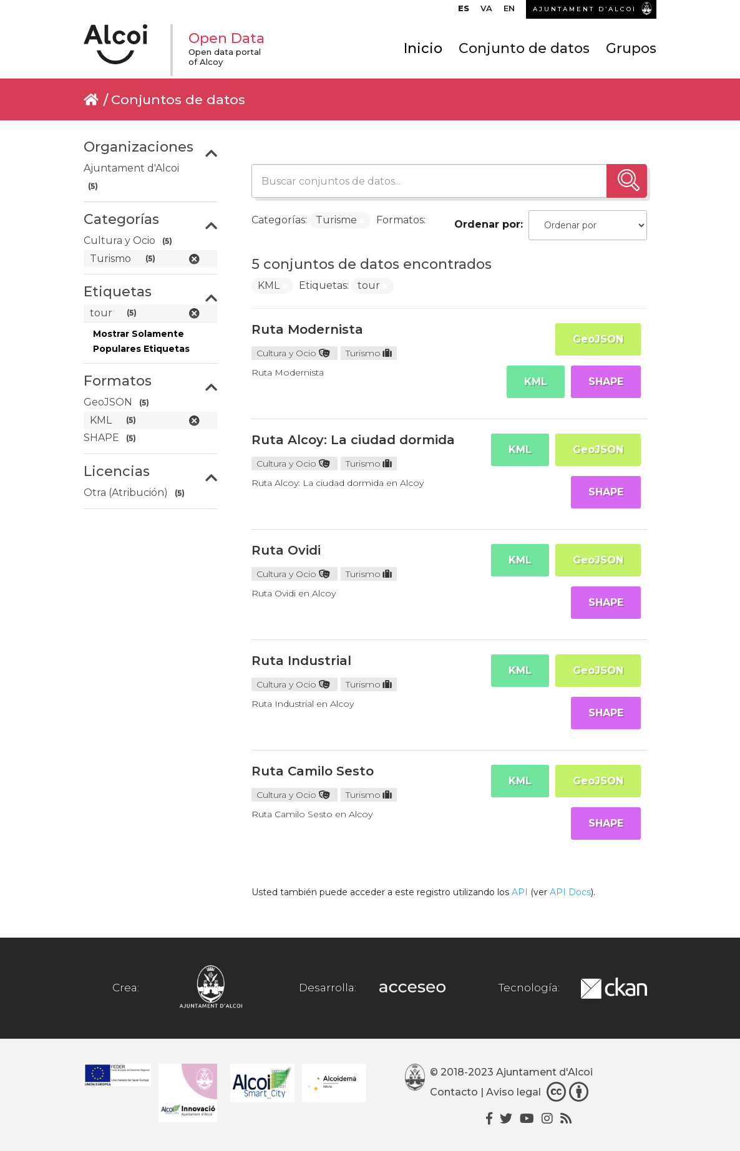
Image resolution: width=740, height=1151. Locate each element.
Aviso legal (513, 1092)
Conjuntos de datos (178, 99)
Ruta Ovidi (286, 550)
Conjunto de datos (524, 48)
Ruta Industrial (301, 660)
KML (535, 381)
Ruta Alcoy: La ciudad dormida (353, 439)
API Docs (570, 892)
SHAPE (605, 381)
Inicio (423, 48)
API (520, 892)
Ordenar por (487, 224)
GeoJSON (598, 339)
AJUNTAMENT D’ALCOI (584, 9)
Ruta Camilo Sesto (312, 771)
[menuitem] (463, 11)
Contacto (454, 1092)
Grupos (631, 48)
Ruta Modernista (307, 329)
